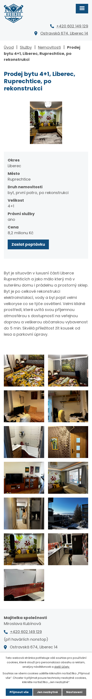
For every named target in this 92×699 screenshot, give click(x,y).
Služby (26, 47)
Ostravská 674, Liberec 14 (64, 33)
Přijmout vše (19, 692)
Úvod (9, 47)
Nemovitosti (49, 47)
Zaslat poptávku (28, 244)
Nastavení (74, 692)
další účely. (62, 667)
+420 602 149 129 (72, 26)
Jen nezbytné (47, 692)
